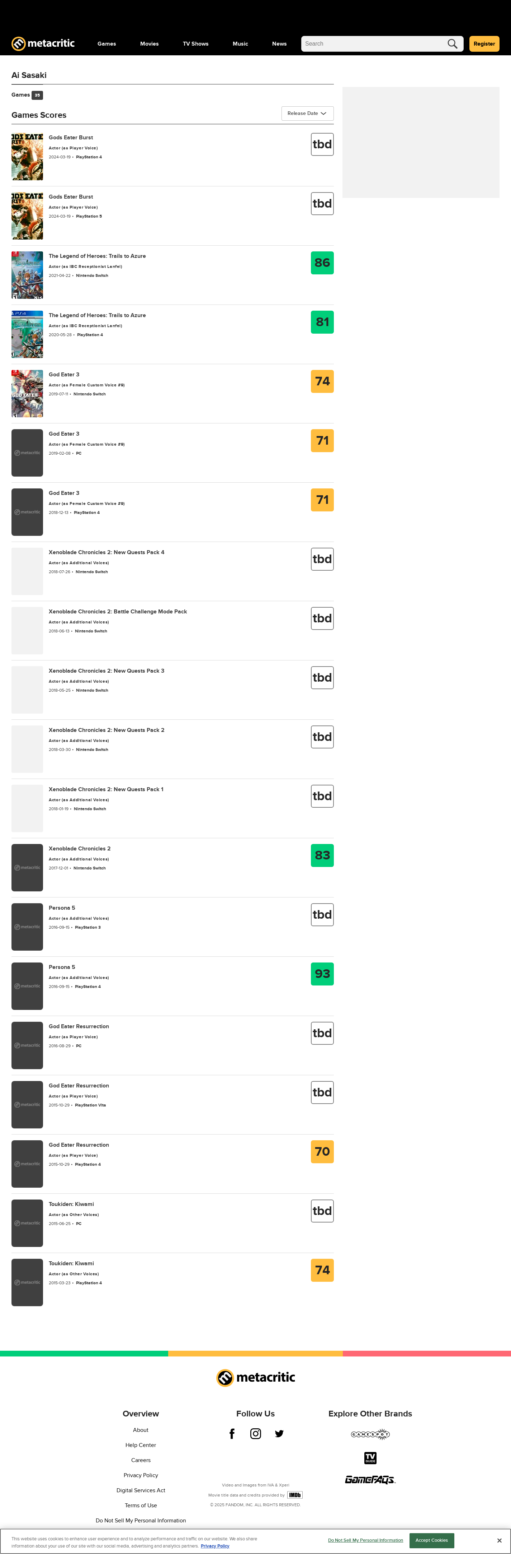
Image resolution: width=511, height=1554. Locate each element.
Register (484, 43)
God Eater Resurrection (79, 1026)
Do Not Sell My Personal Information (141, 1520)
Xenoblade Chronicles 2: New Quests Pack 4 (107, 552)
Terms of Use (141, 1505)
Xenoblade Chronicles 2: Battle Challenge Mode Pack (118, 611)
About (140, 1430)
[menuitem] (107, 43)
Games (107, 43)
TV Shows (196, 43)
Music (240, 43)
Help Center (141, 1445)
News (279, 43)
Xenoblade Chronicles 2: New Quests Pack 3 (106, 670)
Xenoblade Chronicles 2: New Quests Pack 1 (106, 789)
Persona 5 (62, 907)
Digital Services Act (141, 1490)
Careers (141, 1460)
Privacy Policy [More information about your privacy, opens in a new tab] (215, 1548)
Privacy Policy (141, 1475)
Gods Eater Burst (71, 137)
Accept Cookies (432, 1543)
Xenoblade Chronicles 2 (80, 848)
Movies (149, 43)
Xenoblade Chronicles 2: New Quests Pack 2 (107, 730)
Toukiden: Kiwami (71, 1204)
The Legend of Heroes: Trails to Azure (97, 256)
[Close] (499, 1542)
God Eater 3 (64, 374)
